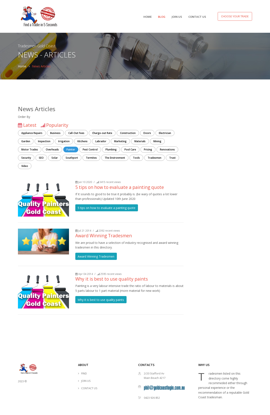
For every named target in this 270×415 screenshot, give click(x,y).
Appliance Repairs (31, 133)
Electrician (165, 133)
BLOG (161, 17)
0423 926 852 (152, 398)
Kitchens (82, 141)
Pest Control (90, 149)
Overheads (52, 149)
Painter (70, 149)
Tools (136, 158)
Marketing (120, 141)
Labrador (100, 141)
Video (24, 166)
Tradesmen (154, 158)
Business (55, 133)
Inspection (44, 141)
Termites (91, 158)
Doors (147, 133)
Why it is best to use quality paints (111, 279)
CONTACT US (197, 17)
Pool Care (130, 149)
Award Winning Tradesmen (103, 236)
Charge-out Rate (102, 133)
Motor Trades (29, 149)
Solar (54, 158)
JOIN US (177, 17)
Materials (140, 141)
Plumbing (111, 149)
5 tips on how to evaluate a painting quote (119, 187)
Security (26, 158)
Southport (72, 158)
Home (22, 66)
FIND (84, 373)
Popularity (57, 125)
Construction (128, 133)
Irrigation (64, 141)
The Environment (115, 158)
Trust (172, 158)
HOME (147, 17)
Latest (29, 125)
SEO (41, 158)
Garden (25, 141)
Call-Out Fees (76, 133)
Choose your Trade (235, 16)
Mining (157, 141)
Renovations (167, 149)
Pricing (148, 149)
